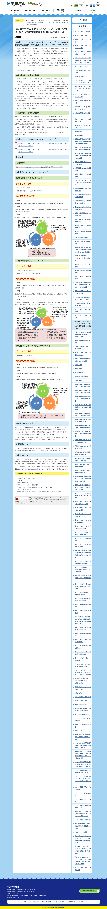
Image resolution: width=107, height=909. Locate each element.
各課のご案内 (71, 902)
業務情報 (65, 20)
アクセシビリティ (47, 902)
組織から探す (35, 20)
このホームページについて (31, 902)
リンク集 (81, 902)
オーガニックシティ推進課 (53, 20)
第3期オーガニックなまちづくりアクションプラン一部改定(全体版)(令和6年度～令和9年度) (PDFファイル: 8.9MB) (43, 151)
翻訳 (98, 2)
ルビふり (78, 2)
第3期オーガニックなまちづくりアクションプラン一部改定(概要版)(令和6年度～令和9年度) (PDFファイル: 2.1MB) (43, 145)
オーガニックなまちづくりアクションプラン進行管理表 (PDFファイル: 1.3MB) (40, 167)
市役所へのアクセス (89, 890)
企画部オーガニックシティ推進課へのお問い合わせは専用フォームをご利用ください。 (41, 491)
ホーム (27, 20)
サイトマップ (60, 902)
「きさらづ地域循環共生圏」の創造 (25, 70)
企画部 (42, 20)
